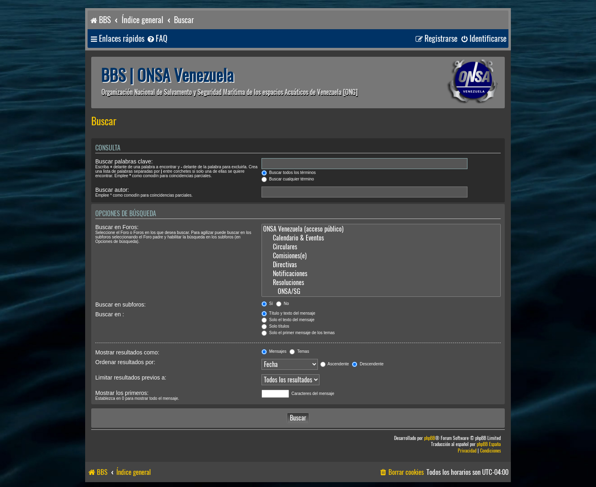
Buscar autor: (112, 190)
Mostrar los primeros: (121, 393)
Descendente (368, 364)
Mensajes (274, 351)
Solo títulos (275, 326)
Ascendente (334, 364)
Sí (267, 303)
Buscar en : (109, 314)
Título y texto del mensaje (288, 313)
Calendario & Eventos (381, 238)
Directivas (381, 264)
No (282, 303)
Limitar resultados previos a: (130, 377)
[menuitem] (156, 39)
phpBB (429, 438)
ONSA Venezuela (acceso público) (381, 229)
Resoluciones (381, 282)
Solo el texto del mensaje (288, 320)
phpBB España (489, 444)
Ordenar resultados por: (125, 362)
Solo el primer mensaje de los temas (298, 332)
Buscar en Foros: (117, 227)
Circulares (381, 246)
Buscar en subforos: (120, 304)
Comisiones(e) (381, 255)
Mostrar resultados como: (127, 352)
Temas (299, 351)
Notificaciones (381, 273)
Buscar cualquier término (288, 179)
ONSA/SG (381, 291)
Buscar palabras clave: (124, 161)
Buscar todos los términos (289, 172)
